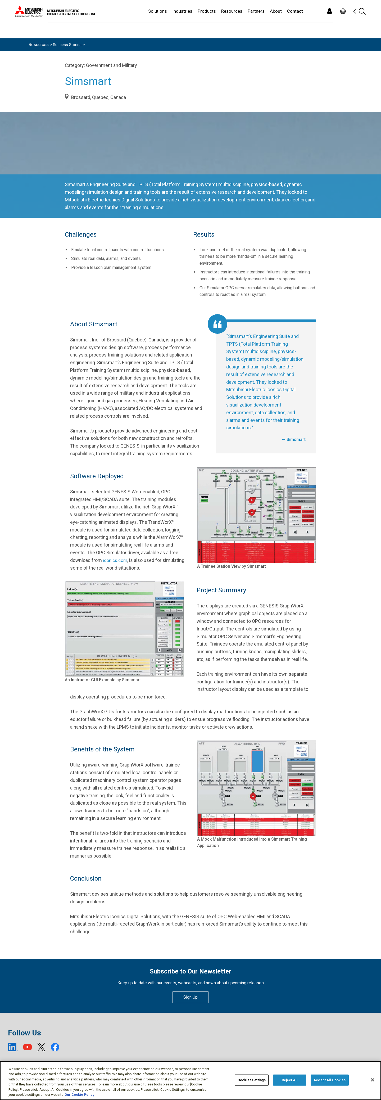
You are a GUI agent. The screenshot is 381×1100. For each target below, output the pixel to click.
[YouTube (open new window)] (27, 1047)
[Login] (329, 11)
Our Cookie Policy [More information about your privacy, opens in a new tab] (79, 1095)
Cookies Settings (252, 1080)
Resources (231, 11)
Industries (182, 11)
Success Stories (68, 44)
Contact (295, 11)
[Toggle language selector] (343, 11)
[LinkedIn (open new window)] (13, 1047)
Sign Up (190, 997)
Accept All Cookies (330, 1080)
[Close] (372, 1080)
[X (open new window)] (41, 1047)
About (276, 11)
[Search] (362, 11)
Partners (256, 11)
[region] (190, 1080)
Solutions (157, 11)
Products (207, 11)
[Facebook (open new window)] (55, 1047)
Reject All (290, 1080)
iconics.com (116, 560)
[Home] (55, 11)
